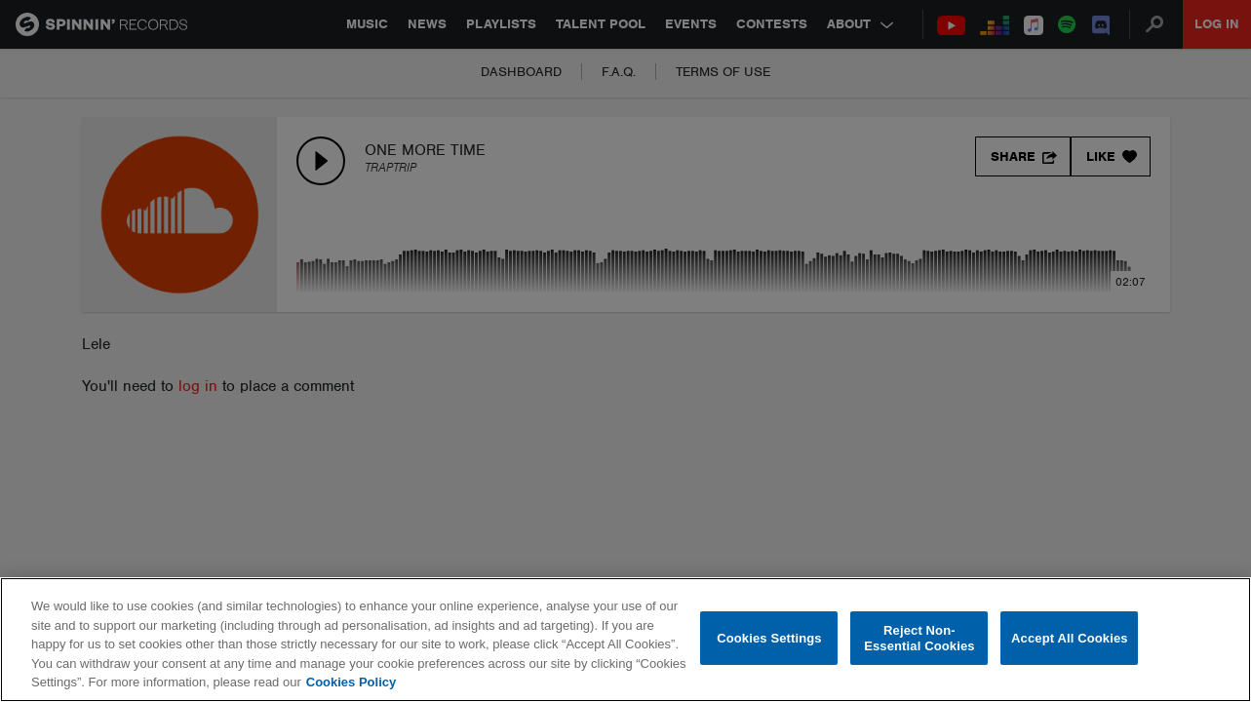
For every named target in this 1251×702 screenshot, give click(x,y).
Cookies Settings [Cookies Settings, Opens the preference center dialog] (769, 638)
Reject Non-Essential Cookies (919, 638)
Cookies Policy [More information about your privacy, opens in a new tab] (351, 682)
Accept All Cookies (1069, 638)
